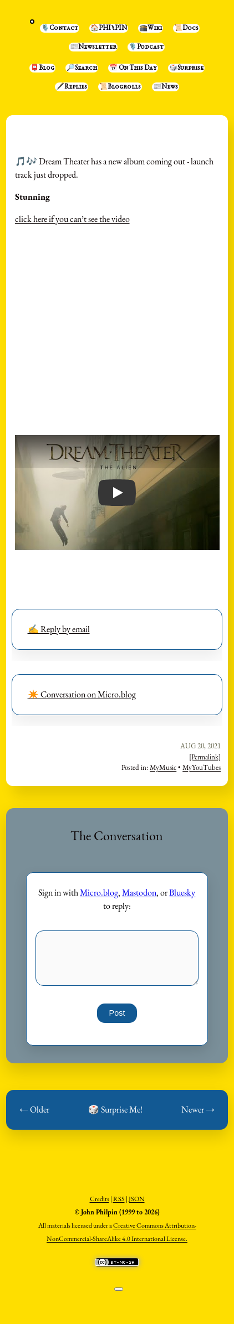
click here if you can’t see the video (72, 219)
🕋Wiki (150, 28)
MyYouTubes (201, 767)
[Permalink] (205, 757)
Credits (99, 1198)
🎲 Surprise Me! (115, 1109)
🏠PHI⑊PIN (108, 28)
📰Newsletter (93, 47)
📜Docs (186, 28)
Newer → (198, 1109)
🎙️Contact (59, 28)
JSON (137, 1198)
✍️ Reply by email (59, 629)
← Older (34, 1109)
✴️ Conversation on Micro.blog (82, 694)
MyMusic (163, 767)
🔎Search (82, 68)
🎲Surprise (186, 68)
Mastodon (139, 892)
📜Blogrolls (120, 87)
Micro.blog (99, 892)
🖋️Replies (71, 87)
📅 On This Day (133, 68)
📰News (165, 87)
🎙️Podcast (146, 47)
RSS (119, 1198)
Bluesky (182, 892)
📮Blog (42, 68)
